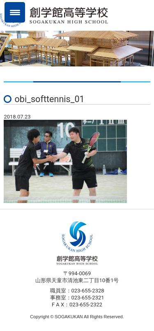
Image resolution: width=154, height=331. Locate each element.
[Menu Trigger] (15, 12)
